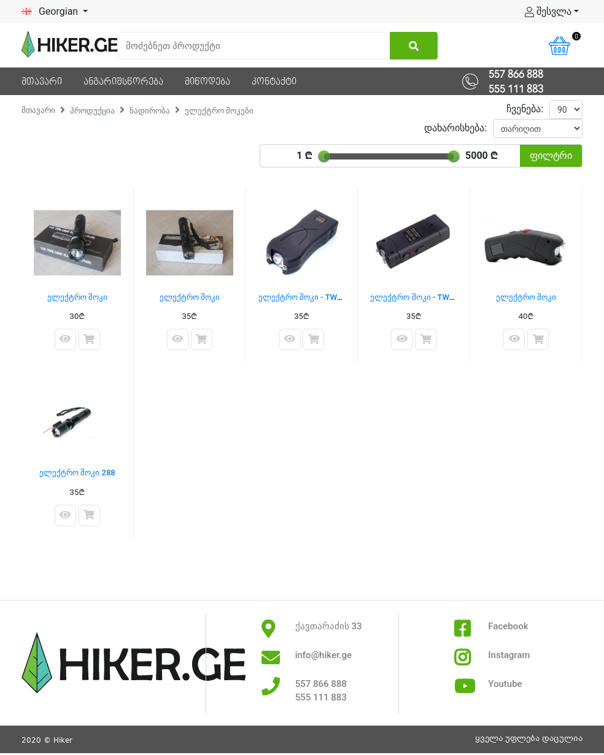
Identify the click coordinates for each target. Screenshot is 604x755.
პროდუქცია (92, 110)
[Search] (254, 45)
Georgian (50, 11)
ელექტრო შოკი (77, 297)
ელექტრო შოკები (219, 110)
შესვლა (548, 11)
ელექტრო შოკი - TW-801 (417, 297)
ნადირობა (150, 110)
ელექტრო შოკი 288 (77, 472)
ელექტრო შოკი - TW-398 (306, 297)
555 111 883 (516, 89)
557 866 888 (516, 75)
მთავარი (38, 110)
